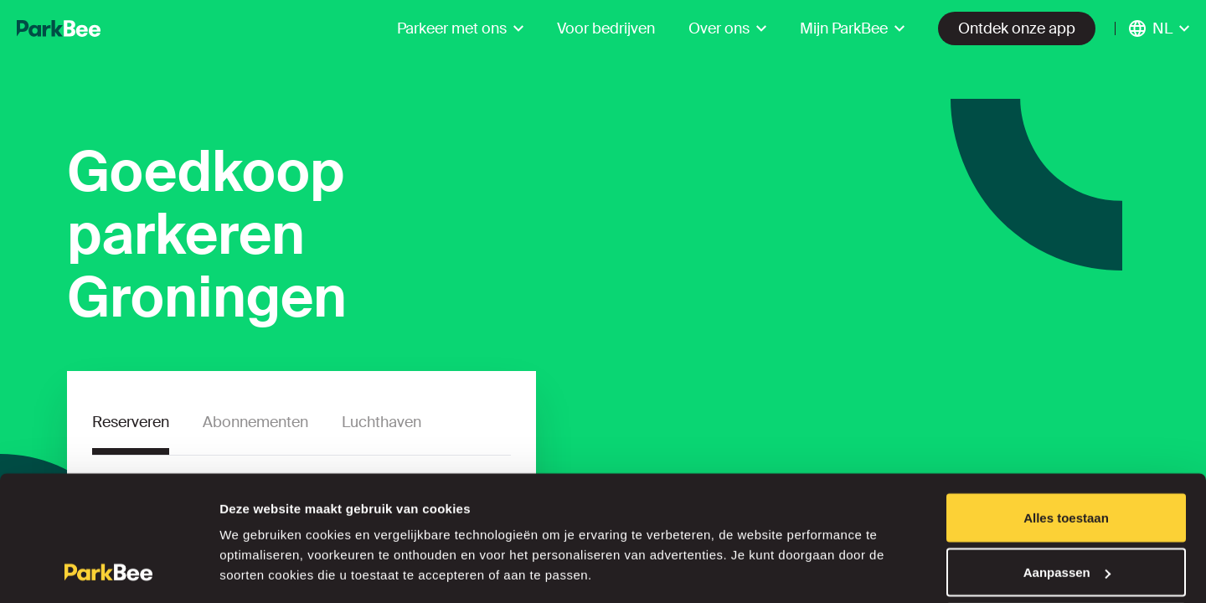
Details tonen (259, 551)
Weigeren (1066, 558)
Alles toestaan (1066, 448)
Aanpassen (1067, 504)
